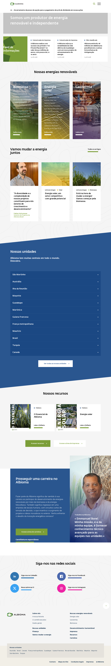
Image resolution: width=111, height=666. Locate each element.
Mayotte (94, 650)
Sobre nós (36, 613)
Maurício (87, 650)
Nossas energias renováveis (81, 613)
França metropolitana (35, 650)
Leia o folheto (39, 425)
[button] (55, 274)
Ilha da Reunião (70, 650)
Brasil (19, 650)
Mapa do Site (63, 662)
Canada (24, 650)
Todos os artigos (94, 149)
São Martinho (14, 653)
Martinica (80, 650)
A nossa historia (38, 616)
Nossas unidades (39, 628)
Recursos (73, 634)
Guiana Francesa (58, 650)
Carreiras (73, 638)
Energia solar (74, 616)
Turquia (22, 653)
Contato (52, 662)
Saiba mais (17, 132)
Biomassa (73, 623)
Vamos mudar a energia (41, 634)
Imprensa (73, 631)
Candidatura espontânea (27, 540)
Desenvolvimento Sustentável (82, 628)
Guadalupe (47, 650)
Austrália (13, 650)
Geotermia (74, 620)
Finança (35, 631)
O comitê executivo (39, 620)
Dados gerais (37, 623)
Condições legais (77, 662)
